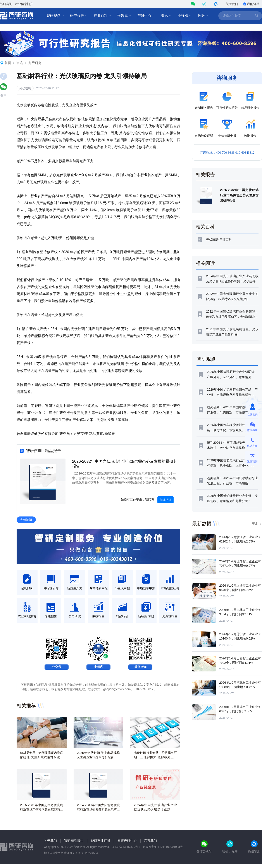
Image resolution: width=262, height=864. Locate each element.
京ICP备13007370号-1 (126, 846)
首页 (8, 63)
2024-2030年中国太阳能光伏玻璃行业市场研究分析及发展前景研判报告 (98, 809)
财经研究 (34, 63)
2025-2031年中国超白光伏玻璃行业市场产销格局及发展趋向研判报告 (41, 809)
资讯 (166, 16)
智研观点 (55, 16)
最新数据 (201, 523)
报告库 (124, 16)
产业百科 (102, 16)
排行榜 (184, 16)
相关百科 (205, 226)
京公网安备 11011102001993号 (163, 846)
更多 (255, 523)
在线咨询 (165, 499)
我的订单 (251, 4)
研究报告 (79, 16)
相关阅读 (205, 263)
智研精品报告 (74, 841)
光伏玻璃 (25, 88)
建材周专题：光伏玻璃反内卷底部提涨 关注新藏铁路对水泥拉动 (41, 757)
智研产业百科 (100, 841)
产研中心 (146, 16)
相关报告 (205, 174)
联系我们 (150, 841)
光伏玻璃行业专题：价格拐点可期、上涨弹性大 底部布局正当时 (155, 757)
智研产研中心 (127, 841)
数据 (203, 16)
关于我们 (232, 4)
